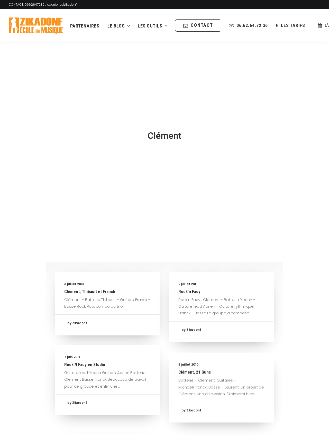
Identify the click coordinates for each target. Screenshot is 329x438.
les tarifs (293, 25)
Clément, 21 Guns (194, 354)
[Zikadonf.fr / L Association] (36, 25)
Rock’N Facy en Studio (84, 336)
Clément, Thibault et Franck (89, 259)
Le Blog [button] (118, 26)
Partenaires (84, 26)
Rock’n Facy (189, 259)
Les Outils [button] (152, 26)
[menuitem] (85, 26)
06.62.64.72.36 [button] (252, 25)
